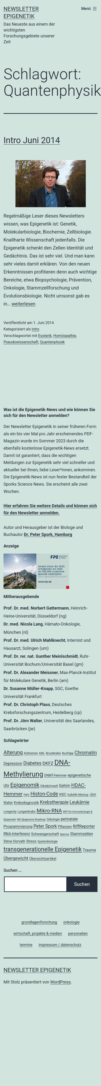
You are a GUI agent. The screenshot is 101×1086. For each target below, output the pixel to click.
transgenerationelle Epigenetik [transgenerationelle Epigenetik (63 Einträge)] (43, 849)
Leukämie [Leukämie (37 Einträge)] (79, 802)
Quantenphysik (52, 342)
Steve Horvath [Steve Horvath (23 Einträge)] (14, 841)
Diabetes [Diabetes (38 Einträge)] (32, 763)
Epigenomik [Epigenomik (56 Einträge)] (24, 785)
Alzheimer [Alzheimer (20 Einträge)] (31, 753)
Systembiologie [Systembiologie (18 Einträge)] (47, 841)
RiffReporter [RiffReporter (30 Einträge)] (84, 826)
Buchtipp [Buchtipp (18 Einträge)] (68, 753)
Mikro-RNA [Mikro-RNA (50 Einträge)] (49, 811)
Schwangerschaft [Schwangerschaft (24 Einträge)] (45, 834)
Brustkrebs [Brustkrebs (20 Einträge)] (53, 753)
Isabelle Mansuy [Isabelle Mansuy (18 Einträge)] (77, 794)
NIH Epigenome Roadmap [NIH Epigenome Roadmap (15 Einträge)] (31, 819)
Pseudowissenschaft (21, 342)
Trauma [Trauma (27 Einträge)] (89, 850)
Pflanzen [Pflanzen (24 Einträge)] (65, 826)
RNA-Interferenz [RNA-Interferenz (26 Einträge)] (17, 834)
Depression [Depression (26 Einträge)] (13, 763)
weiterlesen (23, 304)
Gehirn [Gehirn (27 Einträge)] (64, 785)
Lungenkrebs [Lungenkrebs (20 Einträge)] (27, 811)
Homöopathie (64, 335)
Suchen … (13, 870)
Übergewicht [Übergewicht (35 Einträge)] (16, 858)
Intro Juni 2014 (32, 140)
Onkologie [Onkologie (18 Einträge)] (53, 819)
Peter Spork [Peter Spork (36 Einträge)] (45, 826)
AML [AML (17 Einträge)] (42, 753)
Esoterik (45, 335)
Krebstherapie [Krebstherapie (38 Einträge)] (54, 802)
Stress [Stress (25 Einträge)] (31, 841)
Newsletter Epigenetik (37, 970)
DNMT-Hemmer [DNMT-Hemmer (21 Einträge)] (55, 775)
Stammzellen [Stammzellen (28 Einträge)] (81, 833)
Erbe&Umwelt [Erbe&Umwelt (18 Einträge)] (49, 786)
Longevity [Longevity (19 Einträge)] (10, 811)
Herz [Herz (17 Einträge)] (26, 794)
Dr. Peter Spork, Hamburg (48, 534)
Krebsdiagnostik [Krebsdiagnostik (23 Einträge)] (26, 803)
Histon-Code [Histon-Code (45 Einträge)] (44, 794)
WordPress (60, 981)
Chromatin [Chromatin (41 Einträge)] (86, 752)
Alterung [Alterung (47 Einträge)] (13, 752)
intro (35, 329)
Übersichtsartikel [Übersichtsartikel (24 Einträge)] (42, 858)
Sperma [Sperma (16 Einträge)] (64, 834)
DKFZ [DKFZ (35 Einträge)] (47, 763)
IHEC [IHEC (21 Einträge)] (62, 794)
